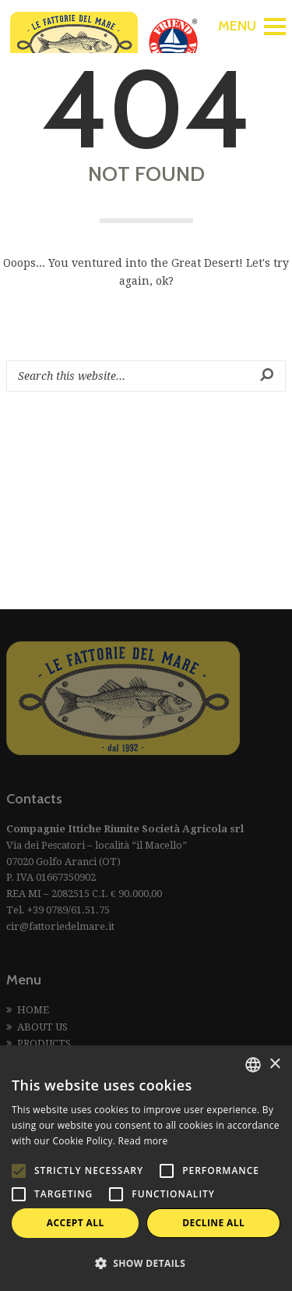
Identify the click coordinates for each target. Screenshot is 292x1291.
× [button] (274, 1064)
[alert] (146, 1168)
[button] (146, 1263)
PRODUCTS (44, 1043)
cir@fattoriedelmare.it (60, 926)
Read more (143, 1140)
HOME (33, 1010)
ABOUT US (42, 1027)
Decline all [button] (213, 1222)
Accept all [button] (75, 1222)
